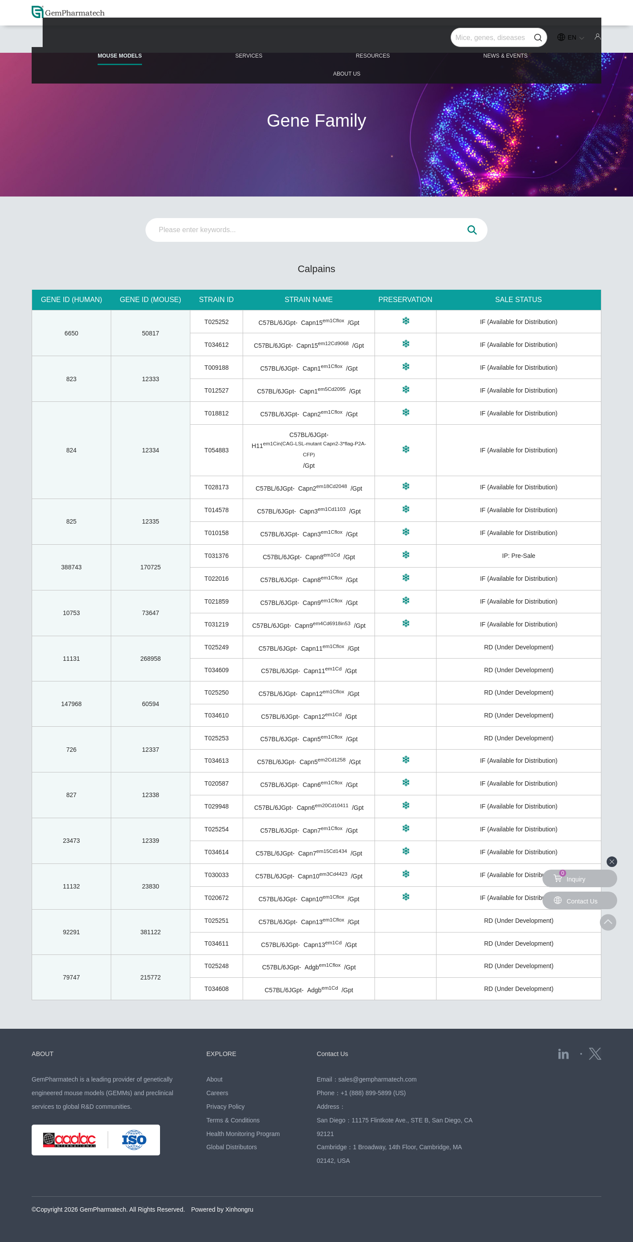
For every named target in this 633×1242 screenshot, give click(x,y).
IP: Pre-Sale (518, 555)
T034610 (216, 715)
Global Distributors (231, 1147)
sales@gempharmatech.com (377, 1079)
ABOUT (45, 1053)
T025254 (216, 829)
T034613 (216, 760)
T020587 (216, 783)
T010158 (216, 532)
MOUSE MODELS (89, 43)
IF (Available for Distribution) (518, 321)
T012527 (216, 390)
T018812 (216, 413)
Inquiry (570, 876)
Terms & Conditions (232, 1120)
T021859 (216, 601)
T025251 (216, 920)
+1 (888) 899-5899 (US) (373, 1092)
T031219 (216, 624)
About (214, 1079)
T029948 (216, 806)
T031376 (216, 555)
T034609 (216, 670)
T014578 (216, 510)
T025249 (216, 647)
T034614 (216, 852)
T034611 (216, 943)
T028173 (216, 487)
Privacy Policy (225, 1106)
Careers (217, 1092)
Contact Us (336, 1053)
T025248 (216, 965)
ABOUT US (555, 40)
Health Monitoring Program (243, 1133)
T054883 (216, 450)
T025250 (216, 692)
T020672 (216, 897)
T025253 (216, 738)
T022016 (216, 578)
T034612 (216, 344)
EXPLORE (225, 1053)
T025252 (216, 321)
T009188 (216, 367)
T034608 (216, 988)
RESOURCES (316, 40)
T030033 (216, 874)
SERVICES (206, 40)
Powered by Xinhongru (222, 1209)
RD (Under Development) (518, 647)
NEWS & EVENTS (438, 40)
